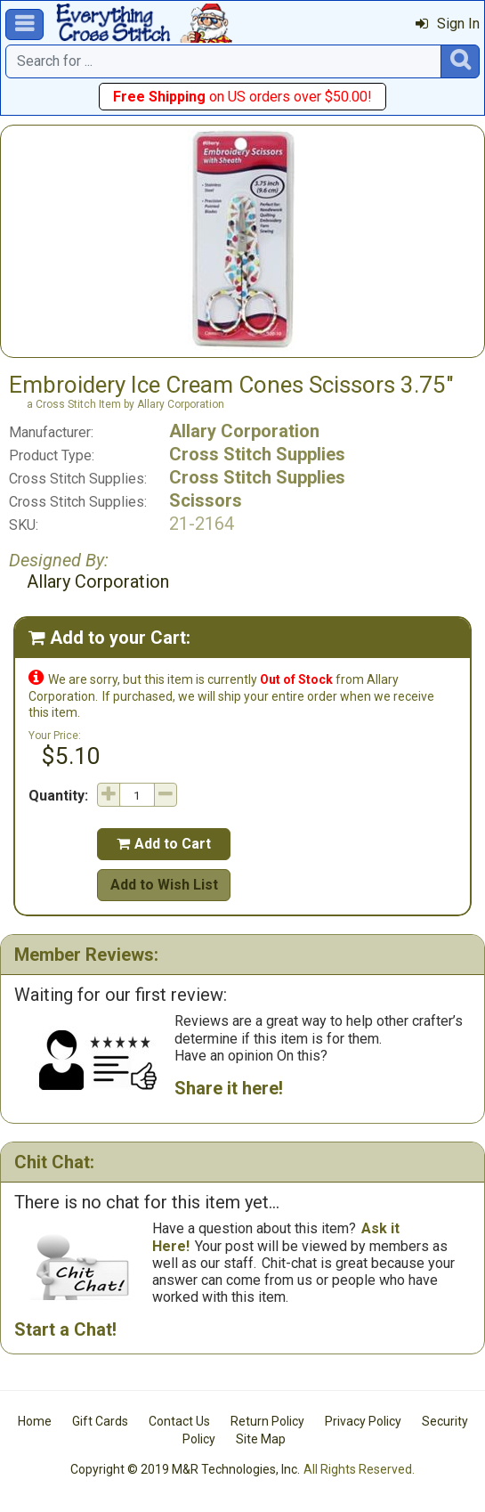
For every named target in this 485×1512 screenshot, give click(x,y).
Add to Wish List (164, 884)
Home (35, 1421)
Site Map (261, 1439)
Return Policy (267, 1421)
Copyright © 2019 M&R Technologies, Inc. (185, 1469)
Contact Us (179, 1421)
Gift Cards (100, 1421)
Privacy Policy (363, 1421)
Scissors (205, 500)
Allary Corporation (244, 431)
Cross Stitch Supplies (257, 454)
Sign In (448, 23)
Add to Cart (164, 843)
